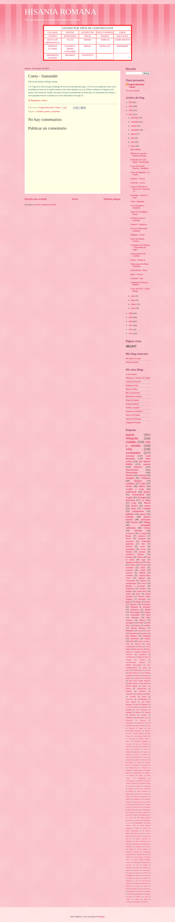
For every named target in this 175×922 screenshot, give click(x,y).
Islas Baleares (131, 636)
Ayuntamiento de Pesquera (142, 773)
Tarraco (142, 660)
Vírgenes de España (133, 422)
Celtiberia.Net (137, 670)
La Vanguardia (130, 738)
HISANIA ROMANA (60, 11)
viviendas (129, 902)
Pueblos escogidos (133, 408)
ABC (127, 670)
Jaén (143, 544)
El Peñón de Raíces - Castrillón (138, 219)
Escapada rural (137, 799)
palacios (128, 757)
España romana (139, 725)
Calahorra (141, 781)
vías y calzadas (138, 443)
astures (137, 676)
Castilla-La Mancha (135, 554)
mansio (130, 434)
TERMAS (87, 40)
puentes (146, 464)
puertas (148, 757)
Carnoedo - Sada (136, 278)
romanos (142, 552)
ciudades (131, 442)
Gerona (143, 549)
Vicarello (128, 746)
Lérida (140, 623)
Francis (130, 804)
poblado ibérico (138, 757)
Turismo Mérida (142, 849)
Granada (129, 557)
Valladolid (146, 636)
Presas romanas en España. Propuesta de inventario (138, 651)
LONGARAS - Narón (138, 270)
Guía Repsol (131, 702)
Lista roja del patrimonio (142, 820)
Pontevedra (146, 604)
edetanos (128, 886)
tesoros (138, 718)
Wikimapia (136, 862)
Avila (148, 562)
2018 (131, 322)
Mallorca (145, 707)
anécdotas (129, 865)
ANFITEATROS (70, 36)
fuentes (134, 888)
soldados (138, 602)
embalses (142, 691)
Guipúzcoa (130, 589)
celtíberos (145, 878)
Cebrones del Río (145, 783)
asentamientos (131, 583)
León (134, 503)
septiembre (135, 130)
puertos (47, 111)
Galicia (147, 528)
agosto (133, 134)
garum (141, 888)
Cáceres (134, 522)
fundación (129, 752)
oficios (140, 646)
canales (130, 873)
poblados (130, 514)
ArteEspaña (129, 723)
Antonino (130, 456)
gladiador (137, 752)
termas (147, 505)
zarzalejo (137, 902)
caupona (147, 875)
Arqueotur (143, 720)
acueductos (130, 533)
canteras (128, 691)
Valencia (129, 552)
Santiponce (138, 846)
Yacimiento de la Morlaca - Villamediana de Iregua (140, 247)
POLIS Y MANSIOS (105, 32)
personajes (145, 519)
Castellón (129, 575)
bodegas (145, 867)
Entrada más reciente (36, 199)
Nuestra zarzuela (132, 362)
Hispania (147, 731)
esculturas (139, 694)
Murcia (147, 503)
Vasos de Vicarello (141, 744)
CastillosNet (140, 723)
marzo (133, 300)
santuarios (145, 760)
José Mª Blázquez (141, 704)
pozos (130, 896)
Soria (133, 508)
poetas (144, 696)
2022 (131, 110)
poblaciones (131, 492)
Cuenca (132, 565)
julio (133, 138)
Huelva (128, 539)
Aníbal (146, 717)
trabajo (137, 899)
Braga (140, 775)
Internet (128, 815)
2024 (131, 102)
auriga (145, 865)
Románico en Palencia (134, 411)
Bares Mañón (135, 149)
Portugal (142, 497)
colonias (147, 712)
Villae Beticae (141, 854)
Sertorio (147, 846)
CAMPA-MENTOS (122, 40)
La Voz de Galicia (132, 707)
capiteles (145, 873)
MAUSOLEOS (122, 36)
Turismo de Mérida (132, 852)
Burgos (128, 536)
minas (143, 568)
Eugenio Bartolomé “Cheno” (136, 86)
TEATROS (53, 36)
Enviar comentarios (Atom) (45, 205)
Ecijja (127, 796)
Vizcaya (143, 565)
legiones (142, 578)
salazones (137, 678)
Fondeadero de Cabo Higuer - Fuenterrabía (139, 161)
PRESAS (87, 46)
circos (148, 631)
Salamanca (134, 610)
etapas (128, 888)
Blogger (101, 917)
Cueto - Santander (137, 202)
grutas (128, 602)
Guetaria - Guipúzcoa (138, 224)
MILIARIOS (70, 55)
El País (147, 670)
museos (144, 633)
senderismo (130, 718)
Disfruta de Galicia (142, 794)
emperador (129, 694)
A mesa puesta (131, 374)
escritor (137, 886)
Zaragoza (130, 478)
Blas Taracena (138, 649)
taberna (128, 899)
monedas (133, 696)
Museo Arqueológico (132, 831)
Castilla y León (135, 489)
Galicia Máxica (133, 673)
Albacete (133, 604)
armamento (134, 639)
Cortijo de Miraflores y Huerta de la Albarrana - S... (140, 189)
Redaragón (137, 844)
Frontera (137, 804)
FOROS (122, 32)
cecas (140, 631)
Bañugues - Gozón (137, 235)
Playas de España (132, 400)
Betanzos (131, 775)
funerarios (133, 633)
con (136, 881)
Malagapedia (139, 823)
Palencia (129, 546)
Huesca (142, 620)
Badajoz (138, 481)
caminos (136, 870)
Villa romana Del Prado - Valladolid (139, 265)
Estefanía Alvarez (138, 802)
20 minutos (129, 762)
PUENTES (70, 32)
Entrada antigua (112, 199)
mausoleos (130, 541)
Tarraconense (132, 472)
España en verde (132, 385)
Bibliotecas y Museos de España (138, 378)
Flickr (148, 802)
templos (129, 591)
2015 (131, 334)
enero (133, 308)
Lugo (143, 560)
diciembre (135, 118)
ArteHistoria (130, 657)
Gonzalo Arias (138, 807)
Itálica (135, 815)
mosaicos (141, 536)
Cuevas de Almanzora (143, 788)
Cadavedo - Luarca (137, 183)
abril (133, 296)
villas (129, 449)
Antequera (136, 765)
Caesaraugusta (130, 781)
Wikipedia (132, 438)
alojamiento (144, 746)
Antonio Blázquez (138, 628)
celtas (137, 878)
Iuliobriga (143, 815)
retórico (138, 896)
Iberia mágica (142, 812)
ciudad (142, 570)
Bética (142, 486)
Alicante (138, 530)
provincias (129, 699)
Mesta (137, 828)
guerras (148, 888)
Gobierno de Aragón (136, 728)
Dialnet (131, 791)
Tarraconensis (132, 469)
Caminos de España (133, 382)
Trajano (131, 849)
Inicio (75, 199)
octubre (134, 126)
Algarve (139, 762)
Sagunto (145, 844)
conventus (129, 568)
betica (127, 749)
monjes (130, 894)
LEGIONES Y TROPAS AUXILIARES (70, 49)
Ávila (143, 902)
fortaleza (132, 715)
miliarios (138, 467)
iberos (137, 625)
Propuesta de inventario (140, 607)
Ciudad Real (141, 591)
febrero (134, 304)
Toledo (139, 557)
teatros (147, 602)
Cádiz (143, 483)
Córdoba (130, 516)
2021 (131, 114)
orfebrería (145, 754)
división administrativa (141, 883)
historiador (131, 891)
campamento (138, 511)
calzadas (128, 870)
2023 (131, 106)
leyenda (144, 715)
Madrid (147, 610)
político (128, 678)
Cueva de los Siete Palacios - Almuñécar (139, 167)
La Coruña (142, 533)
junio (133, 142)
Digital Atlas (130, 794)
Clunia (130, 786)
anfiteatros (135, 618)
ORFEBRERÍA (122, 46)
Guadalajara (130, 581)
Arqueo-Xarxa (133, 767)
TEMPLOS (105, 40)
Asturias (142, 475)
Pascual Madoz (136, 836)
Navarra (129, 475)
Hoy (139, 810)
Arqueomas (129, 720)
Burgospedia (142, 778)
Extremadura (138, 494)
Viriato (136, 746)
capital (144, 668)
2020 (131, 313)
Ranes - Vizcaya (136, 274)
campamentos (146, 870)
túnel (145, 899)
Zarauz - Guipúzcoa (137, 260)
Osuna (142, 833)
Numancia (130, 631)
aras (137, 865)
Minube (145, 828)
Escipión (147, 678)
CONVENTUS (87, 55)
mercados (147, 891)
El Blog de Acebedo (139, 796)
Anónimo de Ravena (134, 562)
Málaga (147, 522)
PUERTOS (105, 36)
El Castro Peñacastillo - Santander (139, 230)
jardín (140, 891)
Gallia (148, 725)
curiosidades (135, 615)
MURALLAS (105, 46)
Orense (129, 486)
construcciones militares (135, 662)
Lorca (130, 823)
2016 (131, 330)
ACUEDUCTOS (87, 32)
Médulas (135, 833)
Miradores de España (134, 396)
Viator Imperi (135, 612)
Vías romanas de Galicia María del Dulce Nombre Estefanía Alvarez (138, 859)
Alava (148, 615)
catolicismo (139, 875)
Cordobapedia (142, 699)
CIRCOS (87, 36)
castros (142, 546)
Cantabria (40, 111)
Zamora (147, 612)
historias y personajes (135, 586)
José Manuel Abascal (141, 736)
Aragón (129, 497)
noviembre (135, 122)
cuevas (143, 583)
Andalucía (145, 478)
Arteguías (145, 767)
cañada (130, 878)
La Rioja (146, 500)
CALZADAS (53, 32)
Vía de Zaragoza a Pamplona (137, 207)
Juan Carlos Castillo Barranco (139, 681)
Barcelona (130, 500)
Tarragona (141, 539)
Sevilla (134, 505)
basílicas (137, 867)
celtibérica (137, 749)
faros (145, 749)
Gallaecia (138, 644)
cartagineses (129, 875)
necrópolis (130, 623)
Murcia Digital (131, 686)
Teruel (128, 594)
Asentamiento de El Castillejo (137, 255)
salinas (137, 760)
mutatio (148, 894)
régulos (130, 760)
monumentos (139, 894)
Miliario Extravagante (134, 665)
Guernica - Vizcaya (137, 179)
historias (129, 573)
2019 (131, 317)
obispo (136, 754)
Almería (142, 573)
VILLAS (70, 40)
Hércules (131, 812)
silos (146, 896)
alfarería (138, 712)
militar (148, 694)
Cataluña (146, 508)
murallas (143, 589)
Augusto (128, 770)
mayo (133, 146)
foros (138, 594)
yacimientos (55, 111)
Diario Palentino (142, 791)
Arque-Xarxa (146, 765)
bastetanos (129, 867)
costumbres (142, 654)
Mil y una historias (133, 393)
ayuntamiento (141, 689)
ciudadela (129, 881)
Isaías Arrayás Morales (136, 733)
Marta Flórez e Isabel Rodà (138, 683)
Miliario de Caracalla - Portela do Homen (139, 154)
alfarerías (145, 862)
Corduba (138, 786)
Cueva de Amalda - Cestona (137, 240)
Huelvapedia (146, 810)
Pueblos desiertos (132, 404)
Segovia (143, 581)
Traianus (129, 710)
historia (145, 676)
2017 (131, 325)
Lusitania (129, 570)
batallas (147, 639)
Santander (129, 846)
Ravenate (142, 599)
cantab (138, 873)
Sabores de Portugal (133, 419)
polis (131, 641)
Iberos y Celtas (131, 389)
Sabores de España (133, 415)
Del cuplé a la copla (133, 358)
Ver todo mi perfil (132, 91)
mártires (147, 625)
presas (142, 514)
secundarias (130, 549)
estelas (146, 886)
